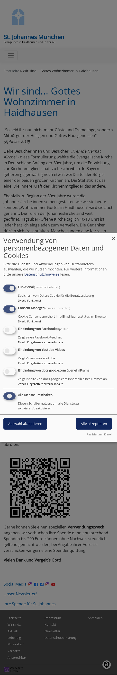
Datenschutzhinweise (41, 274)
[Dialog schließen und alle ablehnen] (113, 236)
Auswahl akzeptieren (25, 423)
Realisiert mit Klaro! (99, 434)
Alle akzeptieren (94, 423)
